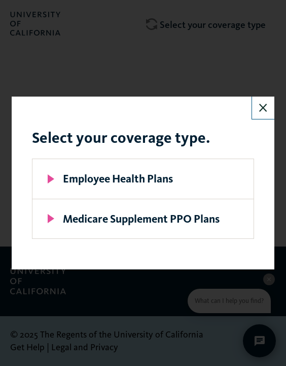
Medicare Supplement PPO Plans (141, 219)
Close (263, 108)
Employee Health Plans (118, 179)
